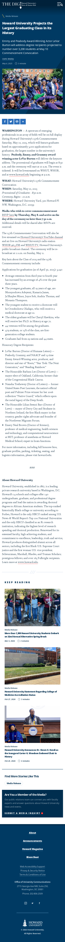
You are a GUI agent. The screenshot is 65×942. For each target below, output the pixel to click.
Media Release (12, 16)
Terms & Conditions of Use (33, 874)
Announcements (32, 840)
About (32, 832)
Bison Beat (32, 857)
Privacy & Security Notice (32, 870)
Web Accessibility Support (32, 866)
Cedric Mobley (8, 59)
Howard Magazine (32, 849)
